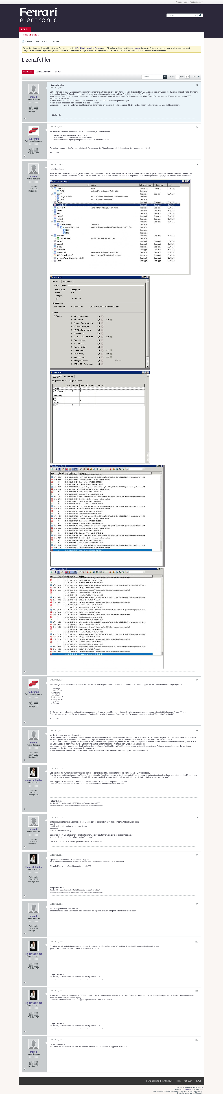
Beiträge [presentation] (27, 72)
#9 (197, 904)
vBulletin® (188, 1089)
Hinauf (198, 1081)
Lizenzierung (54, 41)
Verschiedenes (40, 41)
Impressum (167, 1081)
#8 (197, 855)
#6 (197, 768)
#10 (196, 942)
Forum (29, 41)
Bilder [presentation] (58, 72)
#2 (197, 127)
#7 (197, 817)
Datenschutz (152, 1081)
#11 (196, 991)
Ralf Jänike (33, 139)
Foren (24, 29)
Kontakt (188, 1081)
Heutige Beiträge (30, 35)
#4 (197, 680)
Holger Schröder (33, 780)
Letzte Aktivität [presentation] (43, 72)
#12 (196, 1040)
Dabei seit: (33, 107)
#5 (197, 731)
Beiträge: (32, 111)
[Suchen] (181, 15)
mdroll (33, 97)
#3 (197, 164)
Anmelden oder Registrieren (189, 2)
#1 (197, 85)
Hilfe (178, 1081)
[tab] (28, 72)
